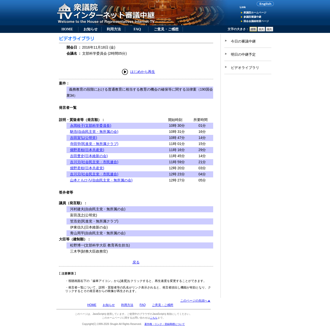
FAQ (137, 29)
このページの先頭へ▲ (195, 300)
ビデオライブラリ (245, 68)
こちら (154, 317)
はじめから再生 (142, 72)
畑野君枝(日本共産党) (87, 150)
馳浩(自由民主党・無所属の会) (94, 132)
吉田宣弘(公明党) (83, 138)
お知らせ (90, 29)
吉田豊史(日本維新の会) (89, 156)
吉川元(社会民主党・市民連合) (94, 162)
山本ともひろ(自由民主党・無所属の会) (101, 180)
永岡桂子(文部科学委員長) (90, 125)
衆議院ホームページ (255, 12)
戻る (136, 262)
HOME (67, 29)
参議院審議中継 (252, 16)
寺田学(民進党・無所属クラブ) (94, 144)
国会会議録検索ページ (256, 21)
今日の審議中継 (243, 41)
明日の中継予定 (243, 54)
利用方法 (114, 29)
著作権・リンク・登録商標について (164, 324)
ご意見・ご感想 (166, 29)
